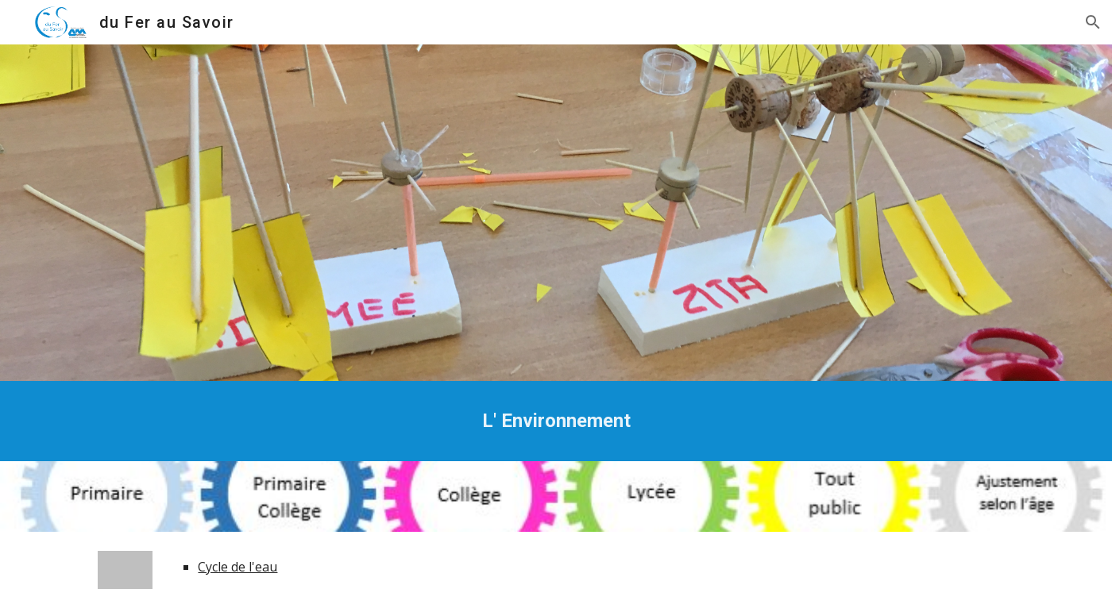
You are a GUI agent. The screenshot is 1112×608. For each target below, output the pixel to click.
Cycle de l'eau (237, 566)
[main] (556, 421)
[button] (1093, 22)
